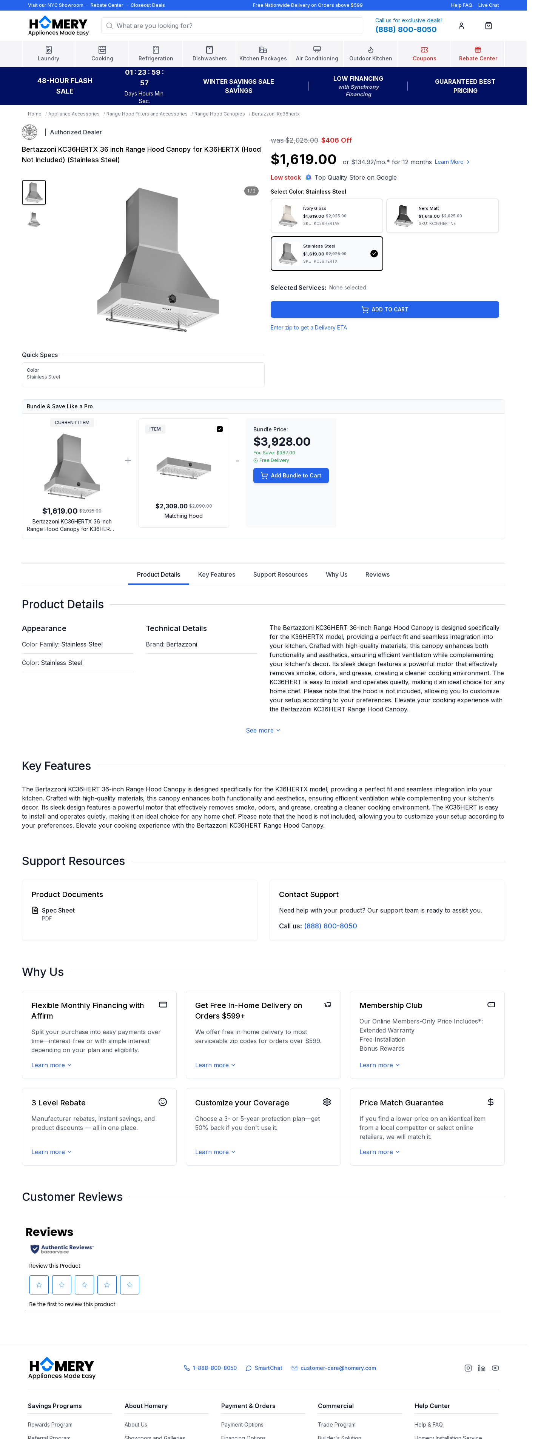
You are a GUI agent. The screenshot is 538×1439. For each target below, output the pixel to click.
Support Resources (280, 574)
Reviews (377, 574)
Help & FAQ (429, 1424)
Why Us (336, 574)
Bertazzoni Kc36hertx (276, 114)
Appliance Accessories (74, 114)
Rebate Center (107, 5)
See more (263, 730)
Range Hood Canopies (219, 114)
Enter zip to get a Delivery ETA (309, 327)
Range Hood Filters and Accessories (147, 114)
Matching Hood (184, 515)
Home (35, 114)
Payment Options (242, 1424)
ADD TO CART (385, 309)
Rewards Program (50, 1424)
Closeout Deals (148, 5)
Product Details (158, 578)
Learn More (453, 162)
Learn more (51, 1065)
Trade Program (337, 1424)
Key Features (216, 574)
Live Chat (488, 5)
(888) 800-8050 (330, 926)
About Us (136, 1424)
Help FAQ (461, 5)
